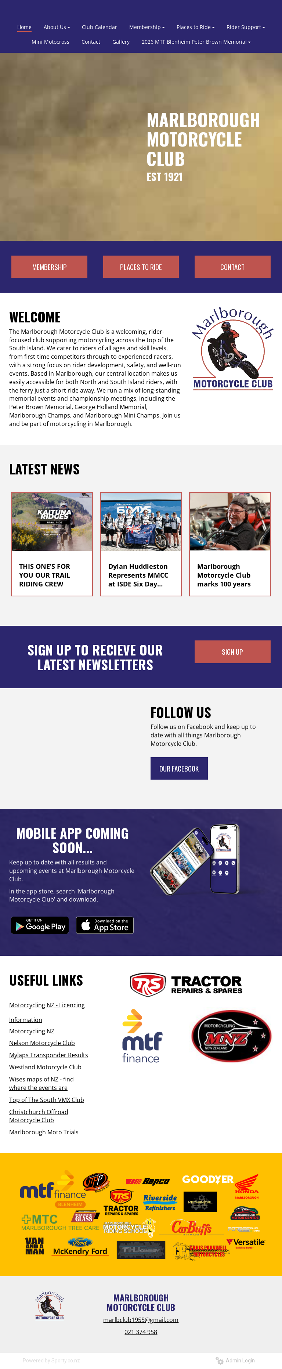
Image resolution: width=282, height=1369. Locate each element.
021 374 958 (140, 1332)
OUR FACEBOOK (179, 768)
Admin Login (235, 1360)
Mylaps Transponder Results (48, 1055)
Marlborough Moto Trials (44, 1132)
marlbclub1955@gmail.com (140, 1320)
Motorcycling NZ (31, 1031)
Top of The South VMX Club (46, 1100)
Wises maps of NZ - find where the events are (41, 1083)
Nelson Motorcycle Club (42, 1043)
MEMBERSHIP (49, 266)
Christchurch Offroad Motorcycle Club (38, 1116)
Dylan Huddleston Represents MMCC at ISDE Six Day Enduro (138, 575)
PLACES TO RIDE (141, 266)
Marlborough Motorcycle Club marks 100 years (224, 575)
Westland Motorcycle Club (45, 1067)
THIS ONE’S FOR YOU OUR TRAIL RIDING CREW (44, 575)
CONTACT (232, 266)
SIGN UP (232, 651)
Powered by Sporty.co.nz (51, 1360)
